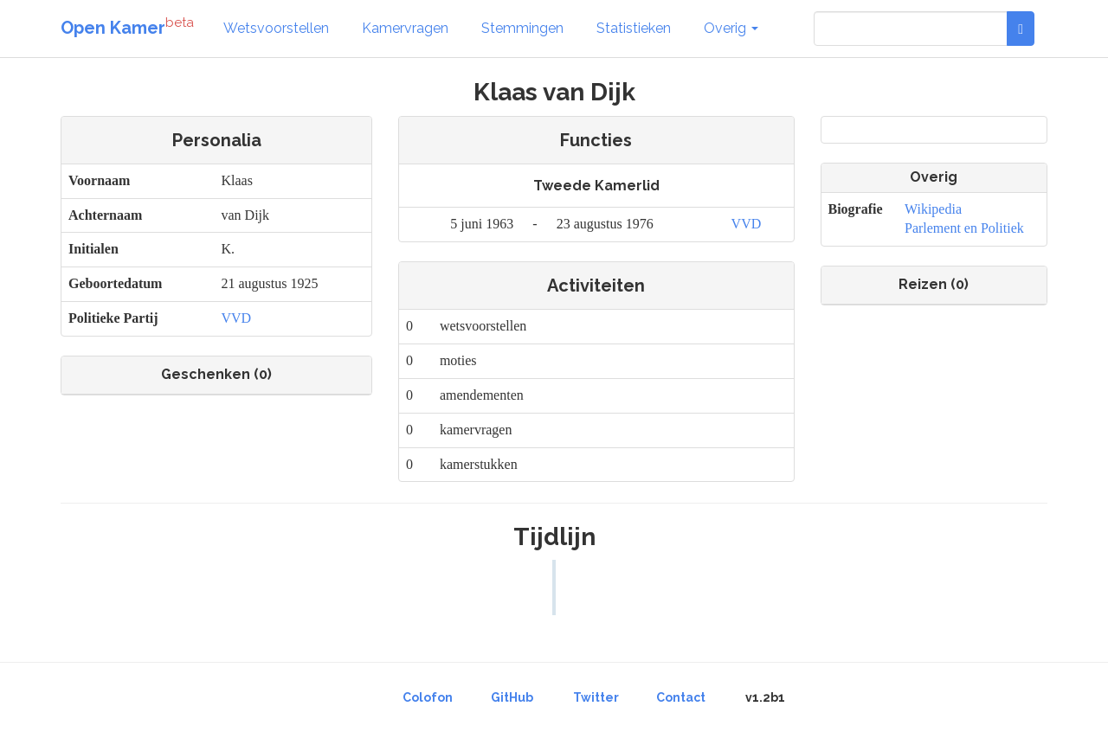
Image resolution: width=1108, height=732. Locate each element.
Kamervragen (405, 28)
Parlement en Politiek (964, 228)
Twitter (596, 697)
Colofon (428, 697)
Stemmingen (522, 28)
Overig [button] (731, 28)
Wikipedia (933, 209)
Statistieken (633, 28)
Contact (680, 697)
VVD (236, 318)
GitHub (512, 697)
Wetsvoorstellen (276, 28)
